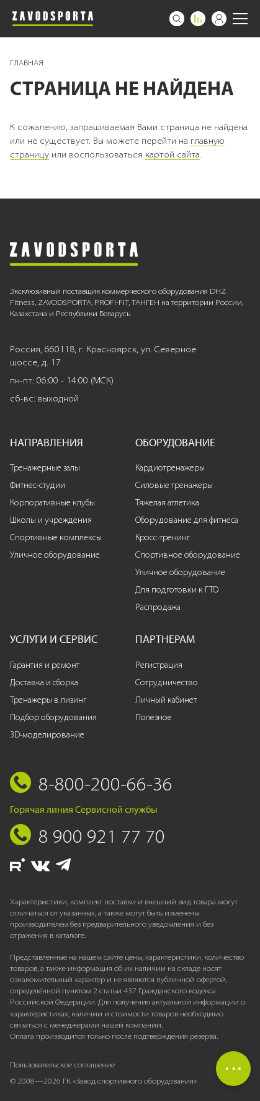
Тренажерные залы (45, 467)
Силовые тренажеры (174, 485)
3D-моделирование (47, 734)
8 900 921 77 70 (101, 836)
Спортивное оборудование (187, 555)
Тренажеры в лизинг (48, 700)
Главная (26, 62)
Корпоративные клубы (52, 502)
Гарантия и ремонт (44, 665)
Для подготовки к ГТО (176, 589)
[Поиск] (176, 18)
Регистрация (158, 665)
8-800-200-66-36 (105, 784)
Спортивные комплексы (56, 537)
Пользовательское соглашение (62, 1064)
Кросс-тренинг (162, 537)
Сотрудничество (166, 682)
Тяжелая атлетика (167, 502)
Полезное (153, 717)
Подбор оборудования (53, 717)
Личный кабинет (166, 700)
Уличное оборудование (55, 555)
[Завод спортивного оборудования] (52, 18)
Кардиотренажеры (170, 467)
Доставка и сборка (44, 682)
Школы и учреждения (51, 520)
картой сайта (172, 154)
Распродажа (158, 607)
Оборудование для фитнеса (186, 520)
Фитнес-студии (37, 485)
